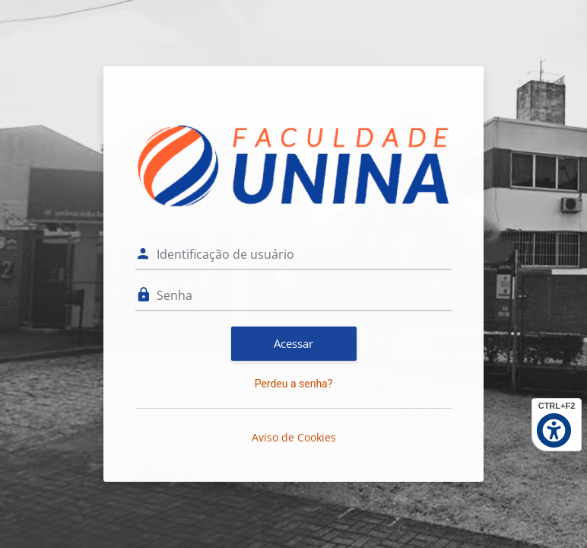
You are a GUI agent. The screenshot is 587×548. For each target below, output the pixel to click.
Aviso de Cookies (294, 437)
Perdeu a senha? (294, 384)
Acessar (293, 343)
